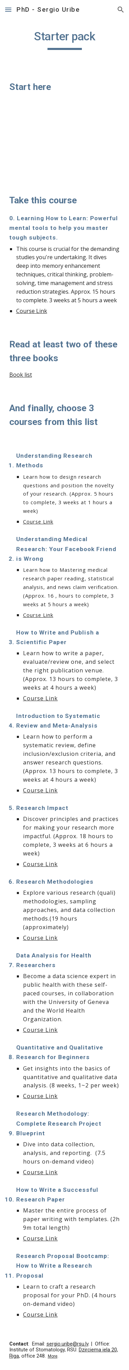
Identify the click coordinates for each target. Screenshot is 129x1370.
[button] (8, 9)
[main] (65, 40)
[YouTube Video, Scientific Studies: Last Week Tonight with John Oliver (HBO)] (65, 143)
